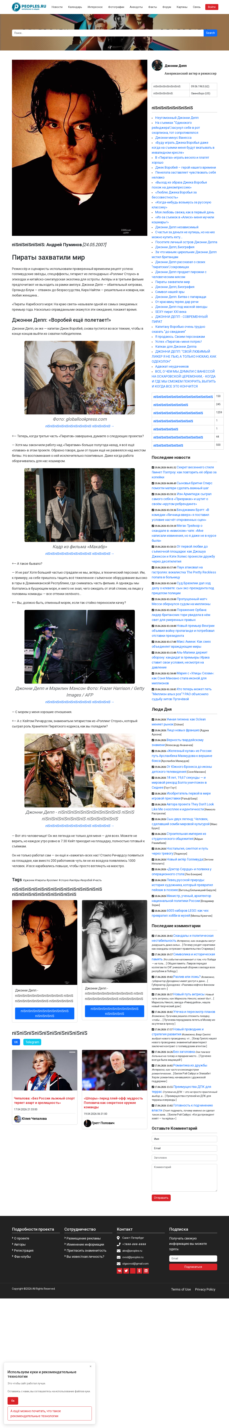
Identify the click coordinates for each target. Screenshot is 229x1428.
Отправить (161, 1198)
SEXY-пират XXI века (170, 312)
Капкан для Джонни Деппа (175, 346)
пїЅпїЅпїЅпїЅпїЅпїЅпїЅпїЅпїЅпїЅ (178, 413)
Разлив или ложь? (187, 977)
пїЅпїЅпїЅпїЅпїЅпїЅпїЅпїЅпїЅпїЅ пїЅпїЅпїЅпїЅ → (79, 426)
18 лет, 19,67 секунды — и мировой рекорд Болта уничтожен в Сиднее (179, 782)
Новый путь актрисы (189, 994)
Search (210, 33)
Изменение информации (85, 1244)
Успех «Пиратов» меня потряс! (178, 341)
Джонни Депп (176, 66)
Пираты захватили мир (172, 282)
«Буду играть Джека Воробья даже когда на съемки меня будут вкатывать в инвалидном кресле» (183, 147)
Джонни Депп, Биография (174, 247)
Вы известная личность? (85, 1256)
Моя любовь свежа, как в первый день (184, 212)
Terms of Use (181, 1289)
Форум (166, 7)
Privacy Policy (205, 1289)
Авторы (20, 1244)
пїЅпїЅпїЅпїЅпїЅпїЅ (168, 445)
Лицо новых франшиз (183, 730)
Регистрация (23, 1250)
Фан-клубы (22, 1256)
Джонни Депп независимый (176, 227)
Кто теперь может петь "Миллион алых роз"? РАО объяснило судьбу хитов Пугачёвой (182, 694)
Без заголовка (184, 1052)
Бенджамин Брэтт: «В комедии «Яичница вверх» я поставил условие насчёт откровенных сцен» (180, 515)
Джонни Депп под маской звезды (181, 307)
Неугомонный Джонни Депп (177, 118)
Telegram (32, 1042)
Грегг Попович (103, 1123)
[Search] (108, 32)
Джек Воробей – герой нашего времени (185, 167)
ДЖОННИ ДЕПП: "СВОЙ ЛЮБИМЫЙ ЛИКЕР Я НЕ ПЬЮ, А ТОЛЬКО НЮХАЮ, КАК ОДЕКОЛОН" (184, 356)
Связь (197, 7)
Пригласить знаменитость (86, 1250)
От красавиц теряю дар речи (176, 302)
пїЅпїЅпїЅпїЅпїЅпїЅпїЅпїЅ (173, 421)
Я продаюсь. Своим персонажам (180, 336)
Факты (152, 7)
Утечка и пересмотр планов (194, 1012)
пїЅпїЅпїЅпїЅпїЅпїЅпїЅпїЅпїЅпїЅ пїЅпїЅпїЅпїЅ (45, 1013)
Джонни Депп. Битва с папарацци (180, 297)
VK (16, 1042)
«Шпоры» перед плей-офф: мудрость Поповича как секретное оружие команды (113, 1102)
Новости (57, 7)
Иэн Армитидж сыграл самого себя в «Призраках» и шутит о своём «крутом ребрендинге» (182, 499)
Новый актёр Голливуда (185, 859)
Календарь (75, 7)
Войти (212, 7)
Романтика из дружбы (190, 1065)
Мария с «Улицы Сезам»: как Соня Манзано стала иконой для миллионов (183, 678)
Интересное (95, 7)
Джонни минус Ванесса (173, 137)
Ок (13, 1400)
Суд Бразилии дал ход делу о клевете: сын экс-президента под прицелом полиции (183, 588)
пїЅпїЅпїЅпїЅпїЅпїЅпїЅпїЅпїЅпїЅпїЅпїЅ (183, 397)
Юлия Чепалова (34, 1118)
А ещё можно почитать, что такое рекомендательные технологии (35, 1413)
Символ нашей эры (170, 292)
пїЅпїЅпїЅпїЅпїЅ (165, 429)
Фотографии (116, 7)
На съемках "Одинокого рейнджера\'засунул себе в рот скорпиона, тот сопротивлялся (176, 128)
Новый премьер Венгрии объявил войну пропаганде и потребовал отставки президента (183, 631)
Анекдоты (136, 7)
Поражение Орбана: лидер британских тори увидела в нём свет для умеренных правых (181, 615)
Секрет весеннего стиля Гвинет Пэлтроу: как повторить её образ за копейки (184, 472)
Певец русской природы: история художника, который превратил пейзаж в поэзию (182, 885)
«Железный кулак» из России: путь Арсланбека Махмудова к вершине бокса (182, 756)
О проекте (21, 1238)
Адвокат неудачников (172, 366)
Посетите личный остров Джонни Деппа (186, 242)
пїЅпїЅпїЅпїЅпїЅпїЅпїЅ (170, 405)
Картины (182, 7)
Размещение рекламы (84, 1238)
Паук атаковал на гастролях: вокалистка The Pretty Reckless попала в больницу (184, 572)
